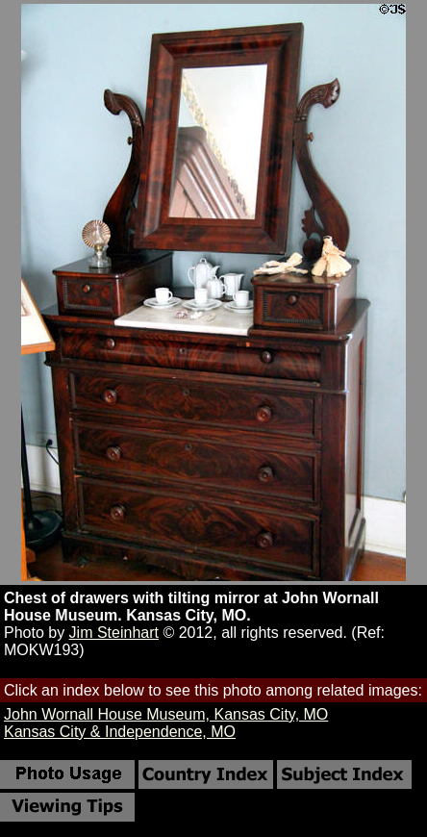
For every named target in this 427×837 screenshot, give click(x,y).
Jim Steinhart (114, 632)
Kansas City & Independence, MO (120, 731)
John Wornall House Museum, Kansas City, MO (166, 714)
